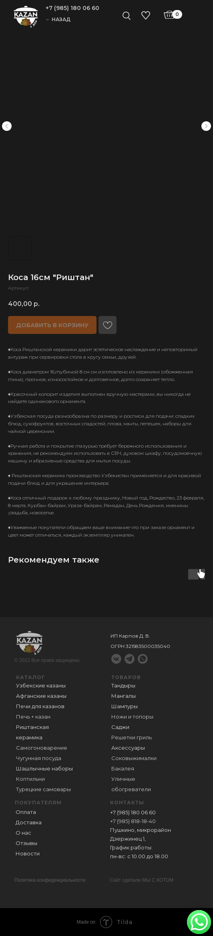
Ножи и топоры (132, 716)
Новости (28, 853)
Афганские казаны (41, 696)
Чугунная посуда (38, 758)
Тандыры (123, 685)
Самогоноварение (41, 747)
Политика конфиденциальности (49, 880)
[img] (26, 16)
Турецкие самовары (43, 789)
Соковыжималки (134, 758)
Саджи (120, 727)
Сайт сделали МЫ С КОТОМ (141, 880)
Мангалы (123, 696)
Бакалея (122, 768)
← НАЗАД (58, 19)
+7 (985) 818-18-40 (133, 821)
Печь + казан (33, 716)
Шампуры (124, 706)
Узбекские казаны (41, 685)
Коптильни (30, 779)
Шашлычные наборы (44, 768)
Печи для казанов (40, 706)
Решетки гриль (131, 737)
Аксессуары (128, 747)
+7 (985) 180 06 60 (72, 8)
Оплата (26, 812)
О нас (23, 832)
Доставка (29, 822)
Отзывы (26, 843)
